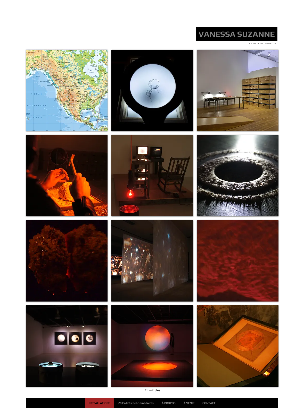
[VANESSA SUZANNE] (236, 34)
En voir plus (152, 390)
